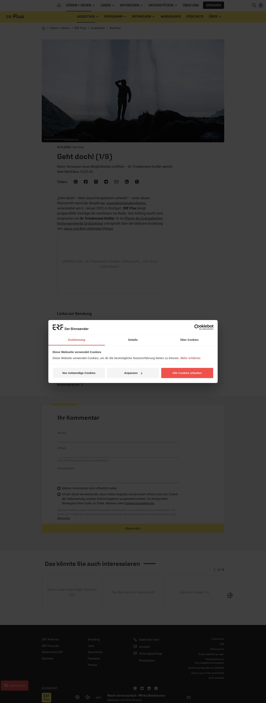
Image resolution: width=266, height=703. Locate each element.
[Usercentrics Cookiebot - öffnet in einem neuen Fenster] (197, 327)
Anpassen (133, 372)
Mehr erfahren (190, 358)
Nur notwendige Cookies (79, 372)
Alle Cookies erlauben (187, 372)
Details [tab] (133, 339)
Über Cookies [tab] (189, 339)
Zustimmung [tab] (76, 339)
